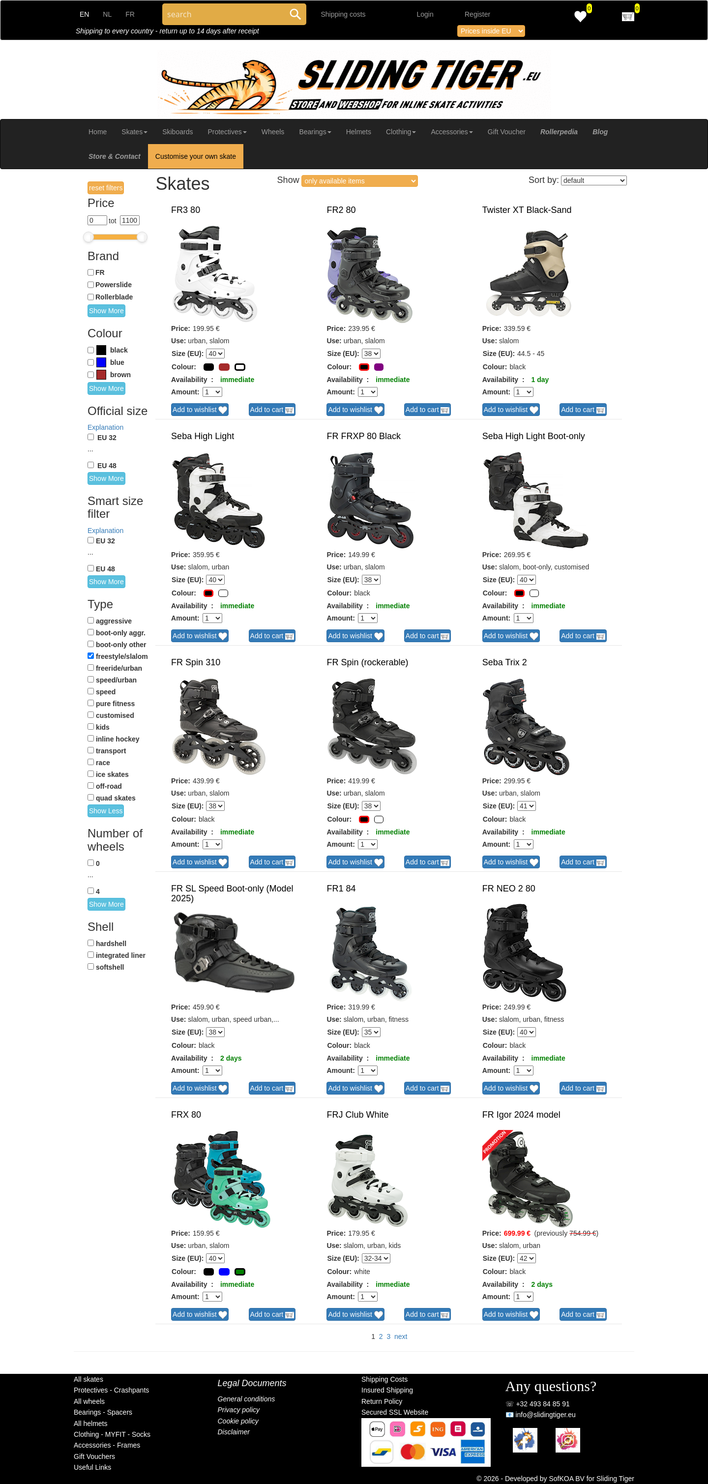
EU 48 (107, 466)
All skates (88, 1379)
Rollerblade (114, 297)
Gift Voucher (507, 132)
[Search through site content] (223, 14)
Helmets (358, 132)
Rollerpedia (559, 132)
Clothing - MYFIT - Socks (112, 1434)
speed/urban (116, 680)
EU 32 (107, 438)
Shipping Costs (384, 1379)
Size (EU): (188, 353)
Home (97, 132)
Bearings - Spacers (103, 1412)
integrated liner (121, 955)
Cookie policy (238, 1421)
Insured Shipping (387, 1390)
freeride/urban (119, 668)
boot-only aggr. (121, 633)
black (119, 350)
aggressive (114, 621)
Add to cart (272, 410)
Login (425, 14)
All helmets (90, 1423)
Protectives (226, 132)
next (400, 1336)
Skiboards (177, 132)
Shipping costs (343, 14)
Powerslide (113, 285)
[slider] (88, 237)
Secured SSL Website (394, 1412)
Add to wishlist (200, 410)
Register (477, 14)
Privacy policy (239, 1410)
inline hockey (118, 739)
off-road (109, 786)
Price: (180, 328)
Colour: (184, 367)
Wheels (273, 132)
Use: (178, 341)
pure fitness (115, 704)
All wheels (89, 1401)
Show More (106, 311)
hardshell (111, 944)
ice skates (112, 774)
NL (107, 14)
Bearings (315, 132)
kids (103, 727)
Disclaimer (234, 1432)
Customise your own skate (195, 156)
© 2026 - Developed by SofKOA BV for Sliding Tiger (555, 1479)
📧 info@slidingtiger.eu (540, 1415)
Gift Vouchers (94, 1456)
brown (120, 375)
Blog (600, 132)
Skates (134, 132)
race (103, 763)
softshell (110, 967)
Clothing (401, 132)
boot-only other (121, 645)
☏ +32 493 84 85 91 (537, 1404)
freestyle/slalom (122, 656)
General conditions (246, 1399)
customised (115, 715)
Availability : (192, 380)
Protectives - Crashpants (111, 1390)
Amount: (185, 392)
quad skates (116, 798)
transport (111, 751)
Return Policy (381, 1401)
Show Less (105, 811)
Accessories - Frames (107, 1445)
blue (117, 362)
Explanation (105, 427)
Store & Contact (114, 156)
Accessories (451, 132)
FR (130, 14)
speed (106, 692)
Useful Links (92, 1467)
